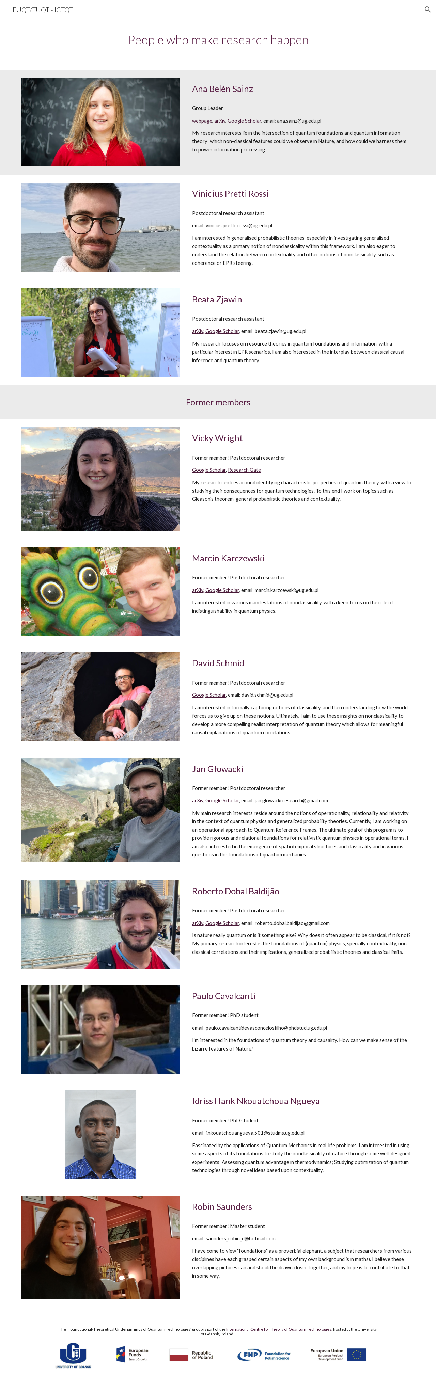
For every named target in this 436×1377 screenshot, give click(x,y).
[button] (428, 9)
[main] (218, 40)
